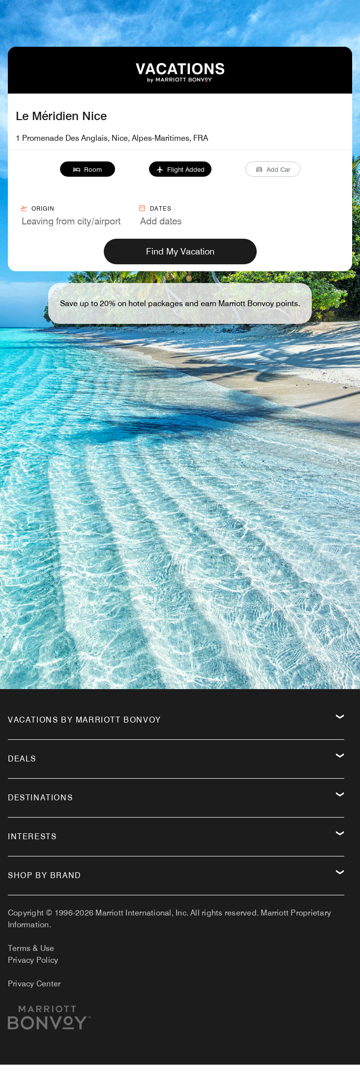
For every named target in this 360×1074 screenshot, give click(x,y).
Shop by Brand (44, 875)
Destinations (40, 797)
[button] (87, 169)
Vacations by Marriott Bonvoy (84, 720)
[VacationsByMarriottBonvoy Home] (180, 80)
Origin (37, 208)
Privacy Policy (33, 960)
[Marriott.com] (49, 1021)
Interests (32, 836)
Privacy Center (34, 983)
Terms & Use (31, 948)
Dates (155, 208)
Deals (22, 758)
